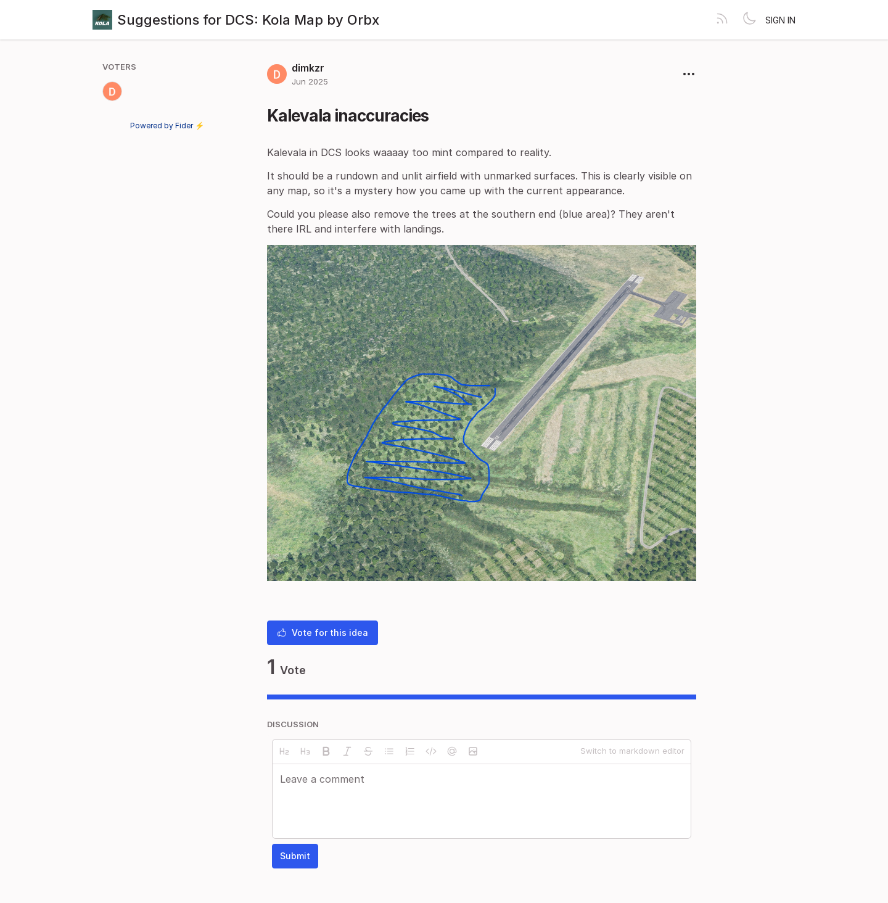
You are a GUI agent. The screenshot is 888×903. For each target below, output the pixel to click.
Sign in (780, 20)
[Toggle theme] (749, 19)
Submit (295, 856)
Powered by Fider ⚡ (167, 125)
